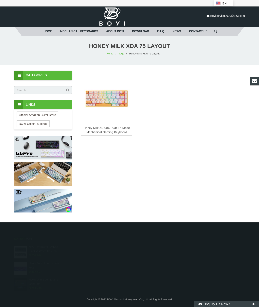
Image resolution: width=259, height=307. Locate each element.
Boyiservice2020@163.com (227, 15)
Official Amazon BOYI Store (37, 115)
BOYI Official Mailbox (33, 123)
